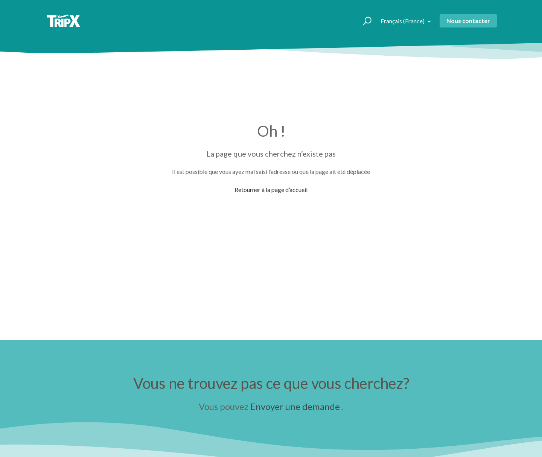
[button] (363, 21)
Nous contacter (468, 20)
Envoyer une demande (295, 406)
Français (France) (403, 20)
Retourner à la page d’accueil (271, 189)
